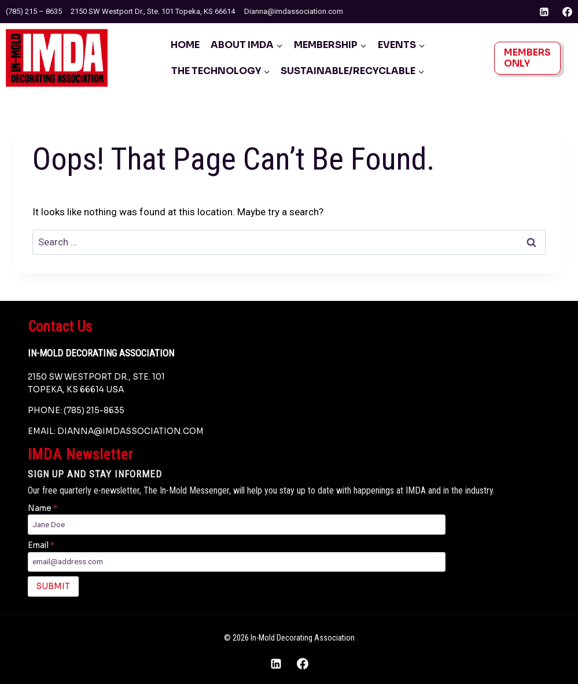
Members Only (527, 57)
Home (185, 45)
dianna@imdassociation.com (130, 431)
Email (41, 545)
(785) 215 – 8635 (34, 11)
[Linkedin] (544, 11)
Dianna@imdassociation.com (293, 11)
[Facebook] (567, 11)
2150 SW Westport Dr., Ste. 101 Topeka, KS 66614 (153, 11)
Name (42, 508)
